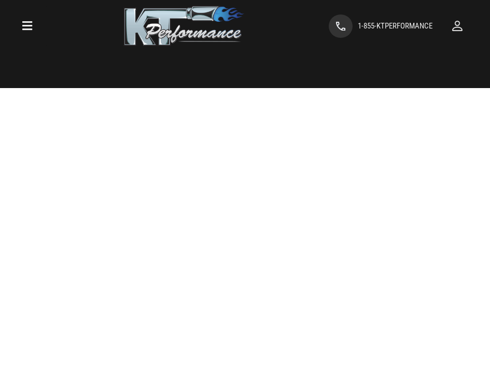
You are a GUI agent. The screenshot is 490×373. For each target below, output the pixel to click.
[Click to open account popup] (457, 26)
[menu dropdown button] (27, 26)
